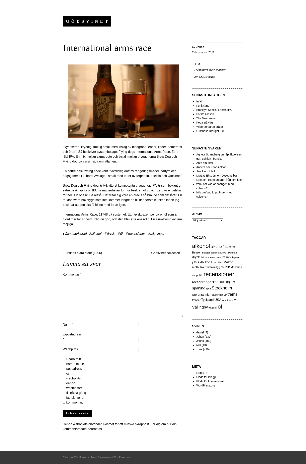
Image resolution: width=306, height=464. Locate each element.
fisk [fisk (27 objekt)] (203, 257)
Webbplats (70, 349)
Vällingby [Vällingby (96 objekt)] (200, 307)
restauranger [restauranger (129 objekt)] (223, 281)
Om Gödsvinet (205, 76)
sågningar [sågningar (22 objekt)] (217, 294)
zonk (199, 349)
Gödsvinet (88, 21)
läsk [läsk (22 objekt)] (220, 262)
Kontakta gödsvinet (210, 70)
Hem (197, 64)
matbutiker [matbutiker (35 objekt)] (199, 267)
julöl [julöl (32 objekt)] (194, 262)
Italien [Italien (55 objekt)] (226, 257)
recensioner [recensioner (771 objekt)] (219, 274)
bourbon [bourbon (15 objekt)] (215, 252)
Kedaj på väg (204, 122)
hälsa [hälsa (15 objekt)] (218, 257)
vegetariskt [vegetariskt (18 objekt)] (227, 300)
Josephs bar (229, 175)
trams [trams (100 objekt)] (232, 294)
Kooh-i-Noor (218, 167)
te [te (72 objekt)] (225, 294)
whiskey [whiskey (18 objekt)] (213, 308)
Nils (198, 345)
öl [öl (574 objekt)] (220, 307)
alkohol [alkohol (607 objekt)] (201, 246)
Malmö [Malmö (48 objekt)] (228, 262)
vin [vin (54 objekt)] (236, 300)
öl (121, 233)
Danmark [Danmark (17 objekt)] (232, 252)
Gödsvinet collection (167, 253)
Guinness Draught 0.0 (210, 131)
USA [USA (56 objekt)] (217, 300)
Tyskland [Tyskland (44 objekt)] (207, 299)
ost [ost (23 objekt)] (194, 275)
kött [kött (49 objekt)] (207, 262)
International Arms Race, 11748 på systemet (94, 214)
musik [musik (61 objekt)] (225, 267)
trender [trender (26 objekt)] (196, 299)
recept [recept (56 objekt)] (197, 282)
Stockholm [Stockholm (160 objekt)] (222, 287)
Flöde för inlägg (206, 377)
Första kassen (205, 114)
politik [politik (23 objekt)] (199, 275)
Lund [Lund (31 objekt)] (214, 262)
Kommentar (72, 274)
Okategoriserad (76, 233)
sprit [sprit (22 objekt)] (208, 288)
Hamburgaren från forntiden (225, 179)
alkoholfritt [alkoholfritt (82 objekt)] (219, 246)
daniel (200, 332)
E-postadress (72, 337)
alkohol (96, 233)
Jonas (200, 47)
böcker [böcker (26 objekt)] (223, 252)
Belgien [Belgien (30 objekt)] (196, 252)
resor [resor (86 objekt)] (206, 282)
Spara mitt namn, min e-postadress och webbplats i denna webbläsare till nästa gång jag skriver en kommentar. (76, 380)
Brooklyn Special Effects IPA (214, 109)
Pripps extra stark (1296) (82, 253)
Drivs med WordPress (74, 457)
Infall (199, 101)
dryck (111, 233)
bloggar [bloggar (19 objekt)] (206, 252)
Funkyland (202, 105)
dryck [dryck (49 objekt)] (196, 257)
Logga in (201, 372)
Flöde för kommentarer (210, 381)
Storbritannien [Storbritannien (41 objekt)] (201, 294)
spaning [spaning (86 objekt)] (198, 288)
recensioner (136, 233)
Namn (68, 324)
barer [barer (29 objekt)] (232, 246)
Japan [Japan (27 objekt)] (235, 257)
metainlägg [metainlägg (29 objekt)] (213, 267)
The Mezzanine (206, 118)
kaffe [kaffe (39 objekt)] (201, 262)
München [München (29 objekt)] (236, 267)
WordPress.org (205, 385)
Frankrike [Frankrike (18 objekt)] (210, 257)
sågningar (157, 233)
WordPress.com (122, 457)
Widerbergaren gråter (209, 126)
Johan (200, 336)
